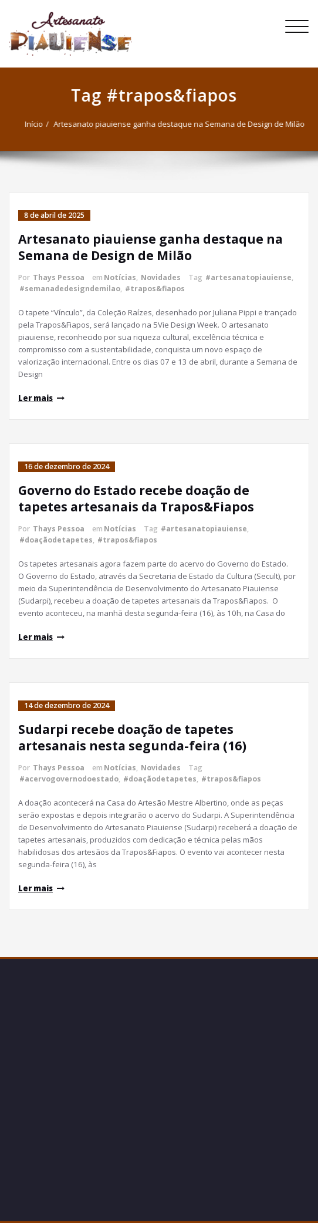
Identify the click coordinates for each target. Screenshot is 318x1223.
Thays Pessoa (58, 277)
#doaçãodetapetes (56, 540)
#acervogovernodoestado (69, 779)
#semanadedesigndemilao (69, 289)
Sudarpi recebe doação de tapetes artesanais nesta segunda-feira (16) (132, 737)
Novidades (161, 277)
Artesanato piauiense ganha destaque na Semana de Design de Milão (176, 124)
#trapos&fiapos (155, 289)
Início (31, 124)
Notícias (120, 277)
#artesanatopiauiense (248, 277)
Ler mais (35, 398)
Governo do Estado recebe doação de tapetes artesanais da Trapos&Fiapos (137, 498)
